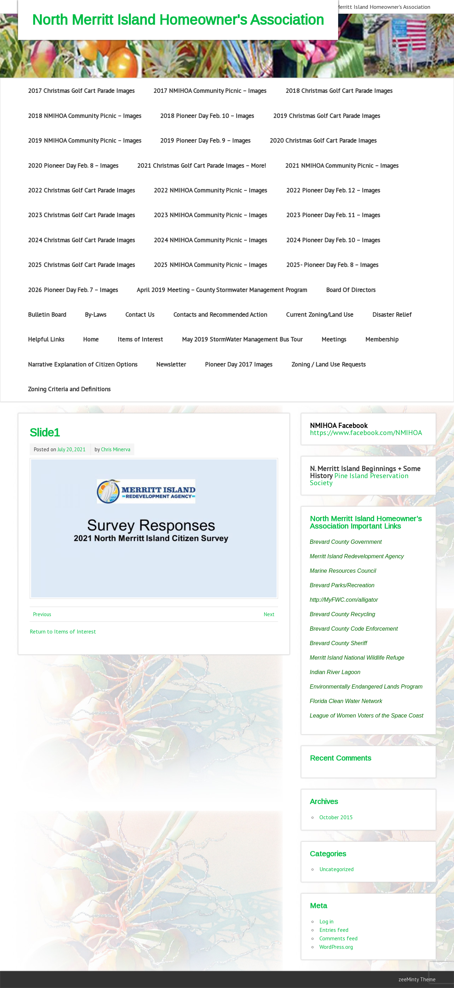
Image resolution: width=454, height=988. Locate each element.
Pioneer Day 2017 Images (238, 364)
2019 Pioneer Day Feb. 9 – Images (205, 140)
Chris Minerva (115, 449)
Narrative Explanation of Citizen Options (82, 364)
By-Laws (95, 314)
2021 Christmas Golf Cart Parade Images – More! (201, 165)
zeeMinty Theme (417, 979)
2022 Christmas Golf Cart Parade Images (81, 190)
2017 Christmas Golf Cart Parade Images (81, 91)
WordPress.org (336, 946)
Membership (382, 339)
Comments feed (338, 938)
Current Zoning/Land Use (319, 314)
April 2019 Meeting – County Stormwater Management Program (222, 290)
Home (91, 339)
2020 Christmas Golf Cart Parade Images (323, 140)
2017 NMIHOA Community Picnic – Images (209, 91)
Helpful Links (46, 339)
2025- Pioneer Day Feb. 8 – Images (332, 265)
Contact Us (139, 314)
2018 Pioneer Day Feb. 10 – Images (207, 116)
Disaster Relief (392, 314)
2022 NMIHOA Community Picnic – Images (210, 190)
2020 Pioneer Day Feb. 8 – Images (73, 165)
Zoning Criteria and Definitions (69, 389)
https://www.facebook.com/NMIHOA (366, 432)
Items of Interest (140, 339)
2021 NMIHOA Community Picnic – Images (342, 165)
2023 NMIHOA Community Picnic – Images (210, 215)
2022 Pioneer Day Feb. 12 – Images (333, 190)
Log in (326, 921)
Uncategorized (336, 869)
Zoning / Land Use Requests (328, 364)
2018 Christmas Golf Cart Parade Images (339, 91)
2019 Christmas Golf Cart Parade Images (326, 116)
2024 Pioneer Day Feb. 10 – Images (333, 240)
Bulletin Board (47, 314)
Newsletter (171, 364)
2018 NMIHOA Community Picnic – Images (84, 116)
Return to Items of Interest (63, 631)
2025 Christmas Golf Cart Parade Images (81, 265)
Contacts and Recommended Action (220, 314)
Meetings (334, 339)
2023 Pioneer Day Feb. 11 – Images (333, 215)
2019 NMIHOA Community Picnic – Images (84, 140)
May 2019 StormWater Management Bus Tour (242, 339)
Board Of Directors (351, 290)
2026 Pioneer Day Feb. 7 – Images (73, 290)
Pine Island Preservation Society (359, 479)
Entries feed (333, 929)
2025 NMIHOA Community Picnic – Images (210, 265)
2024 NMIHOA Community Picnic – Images (210, 240)
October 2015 (336, 817)
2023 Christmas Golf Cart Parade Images (81, 215)
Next (269, 614)
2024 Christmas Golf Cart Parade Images (81, 240)
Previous (42, 614)
